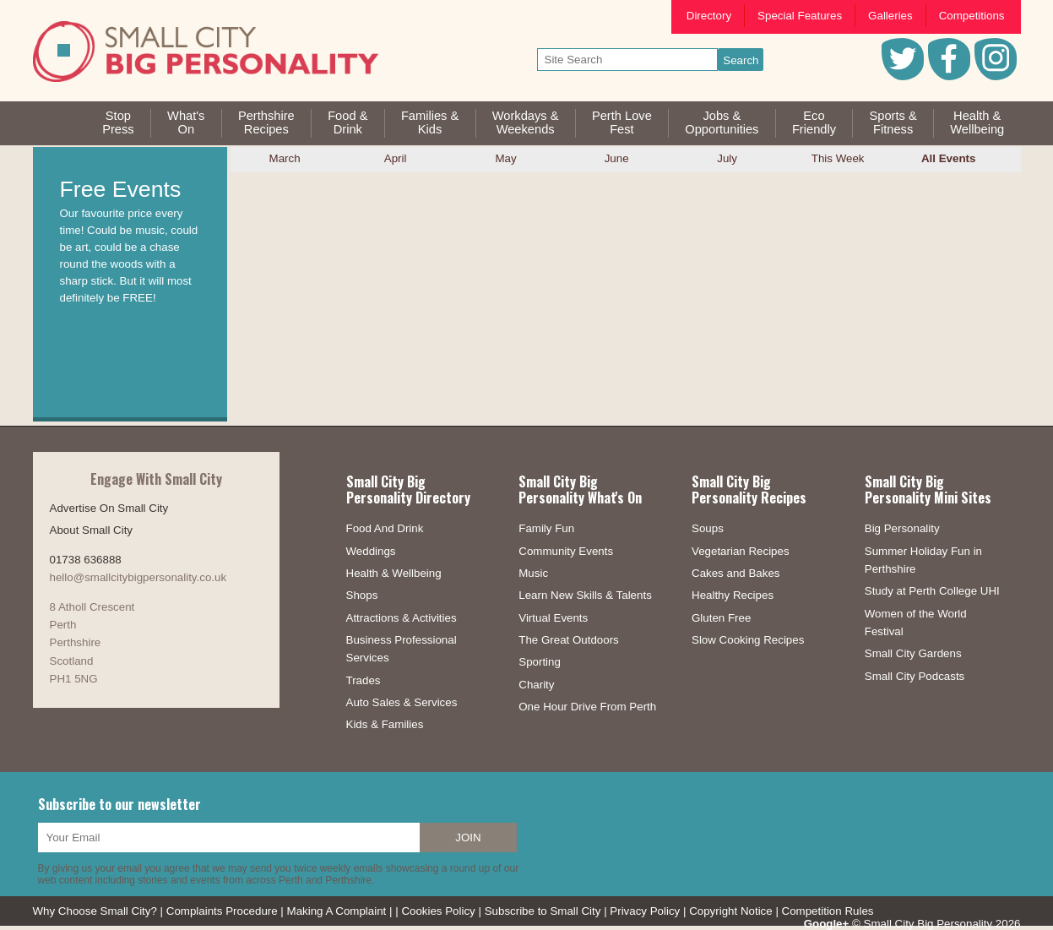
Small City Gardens (913, 653)
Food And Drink (385, 528)
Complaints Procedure (222, 911)
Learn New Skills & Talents (585, 595)
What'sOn (185, 122)
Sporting (539, 661)
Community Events (565, 551)
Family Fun (546, 528)
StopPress (117, 122)
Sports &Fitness (893, 122)
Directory (709, 15)
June (617, 158)
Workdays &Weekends (525, 122)
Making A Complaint (337, 911)
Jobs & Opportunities (721, 122)
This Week (838, 158)
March (285, 158)
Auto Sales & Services (402, 702)
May (506, 158)
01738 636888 (86, 559)
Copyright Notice (731, 911)
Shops (362, 595)
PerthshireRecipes (266, 122)
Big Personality (902, 528)
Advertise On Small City (109, 508)
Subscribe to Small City (543, 911)
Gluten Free (721, 618)
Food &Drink (347, 122)
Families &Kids (430, 122)
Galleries (890, 15)
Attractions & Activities (401, 618)
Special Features (799, 15)
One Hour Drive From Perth (587, 706)
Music (533, 573)
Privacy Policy (645, 911)
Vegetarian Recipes (741, 551)
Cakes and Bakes (735, 573)
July (727, 158)
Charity (536, 684)
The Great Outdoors (568, 640)
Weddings (371, 551)
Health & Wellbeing (394, 573)
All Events (948, 158)
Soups (708, 528)
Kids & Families (385, 724)
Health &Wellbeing (977, 122)
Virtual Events (553, 618)
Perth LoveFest (622, 122)
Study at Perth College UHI (932, 591)
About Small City (91, 530)
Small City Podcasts (915, 676)
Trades (363, 680)
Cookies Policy (438, 911)
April (395, 158)
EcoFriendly (814, 122)
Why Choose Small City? (95, 911)
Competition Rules (828, 911)
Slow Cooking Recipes (748, 640)
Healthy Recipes (732, 595)
